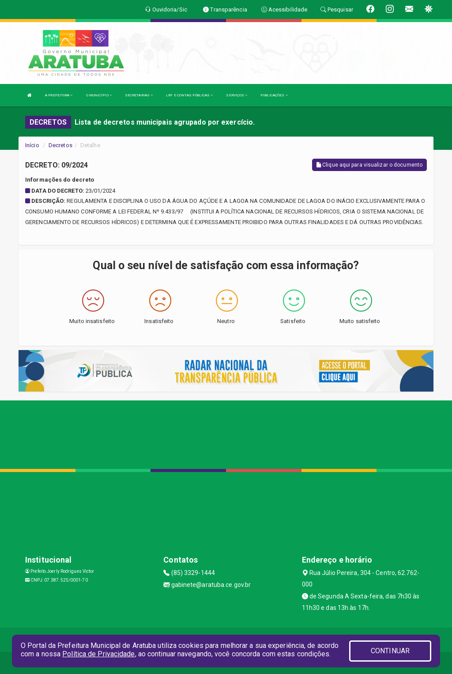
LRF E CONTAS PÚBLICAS (189, 95)
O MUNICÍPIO (99, 95)
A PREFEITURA (58, 95)
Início (32, 145)
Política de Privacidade (98, 654)
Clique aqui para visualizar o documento (369, 165)
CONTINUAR (390, 651)
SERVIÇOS (236, 95)
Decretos (60, 145)
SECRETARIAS (139, 95)
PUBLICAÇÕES (273, 95)
